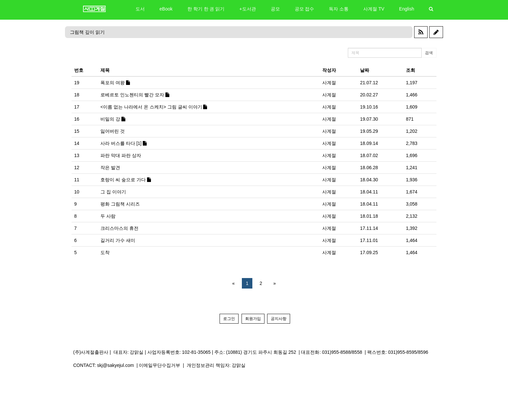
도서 (140, 8)
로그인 (229, 318)
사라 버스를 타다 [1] (123, 143)
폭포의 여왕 (115, 82)
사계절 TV (373, 8)
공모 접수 (304, 8)
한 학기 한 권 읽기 (206, 8)
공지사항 (278, 318)
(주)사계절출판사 (90, 352)
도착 (105, 252)
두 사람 (108, 216)
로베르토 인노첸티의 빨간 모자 (134, 94)
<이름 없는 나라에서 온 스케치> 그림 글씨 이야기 (153, 107)
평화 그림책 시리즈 (120, 204)
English (406, 8)
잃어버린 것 (112, 131)
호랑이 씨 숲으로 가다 (125, 179)
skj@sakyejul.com (115, 365)
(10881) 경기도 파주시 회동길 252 (261, 352)
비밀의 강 (112, 119)
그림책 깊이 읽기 (87, 32)
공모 (275, 8)
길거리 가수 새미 (117, 240)
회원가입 (253, 318)
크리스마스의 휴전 (119, 228)
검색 (429, 52)
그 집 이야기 (113, 191)
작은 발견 (110, 167)
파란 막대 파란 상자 (120, 155)
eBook (166, 8)
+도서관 (247, 8)
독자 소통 (339, 8)
